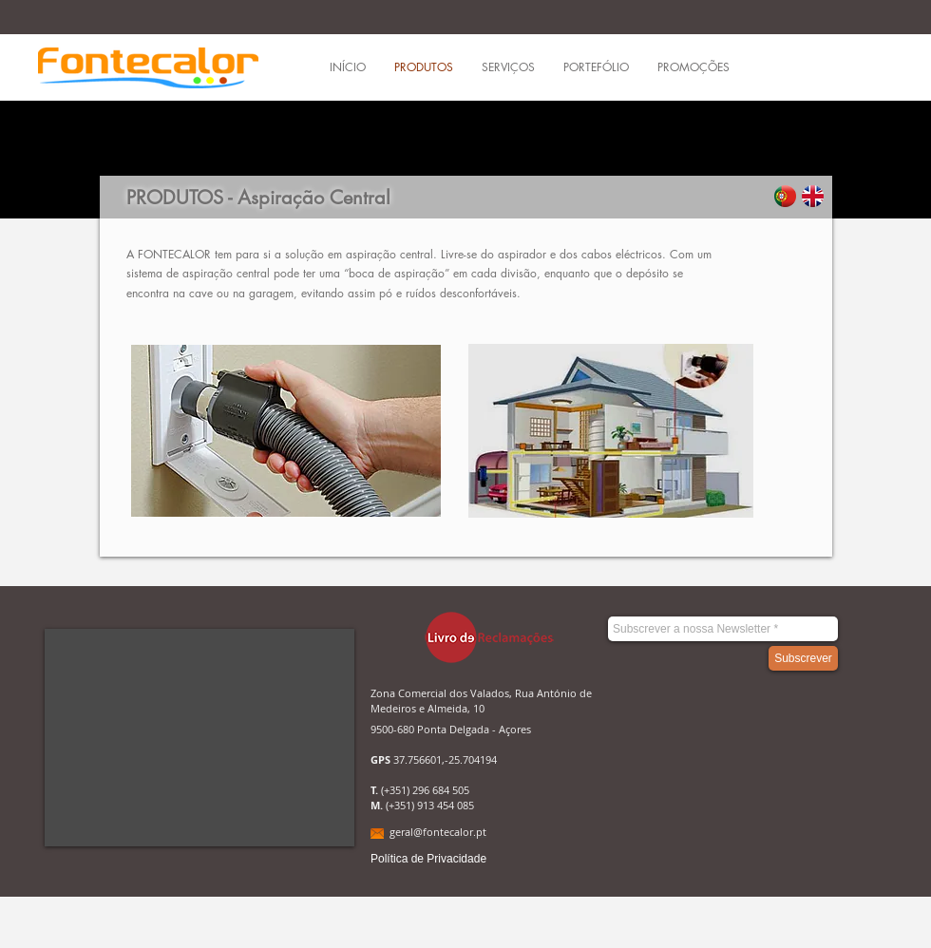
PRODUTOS (174, 197)
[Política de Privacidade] (428, 859)
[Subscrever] (803, 658)
